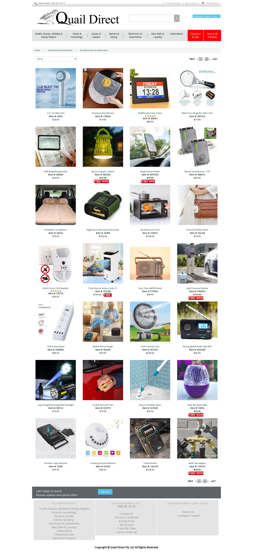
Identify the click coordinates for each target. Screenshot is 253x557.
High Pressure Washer (197, 288)
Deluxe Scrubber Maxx (150, 404)
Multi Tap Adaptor (197, 463)
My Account (191, 3)
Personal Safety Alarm (197, 229)
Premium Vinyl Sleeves (103, 113)
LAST (215, 59)
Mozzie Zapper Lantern (102, 171)
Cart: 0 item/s (209, 3)
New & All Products (212, 35)
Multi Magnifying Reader (56, 171)
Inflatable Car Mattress (56, 229)
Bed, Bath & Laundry (157, 35)
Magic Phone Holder (150, 171)
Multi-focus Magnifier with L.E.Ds (197, 113)
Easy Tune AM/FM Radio (150, 288)
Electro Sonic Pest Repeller (56, 288)
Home (37, 50)
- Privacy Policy (126, 521)
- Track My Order (126, 528)
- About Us (187, 512)
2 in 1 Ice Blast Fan (56, 113)
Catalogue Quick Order (206, 16)
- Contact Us (126, 513)
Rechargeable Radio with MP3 (197, 346)
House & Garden (96, 35)
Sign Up (105, 491)
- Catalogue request (188, 515)
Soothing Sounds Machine (103, 463)
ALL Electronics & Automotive (94, 50)
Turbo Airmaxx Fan (150, 346)
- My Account (126, 525)
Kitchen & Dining (114, 35)
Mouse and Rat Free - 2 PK (197, 171)
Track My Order (173, 3)
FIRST (192, 59)
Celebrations (176, 33)
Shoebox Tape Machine (55, 463)
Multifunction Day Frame (150, 113)
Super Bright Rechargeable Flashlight (56, 404)
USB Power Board (55, 346)
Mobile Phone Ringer (103, 346)
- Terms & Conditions (126, 517)
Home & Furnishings (77, 35)
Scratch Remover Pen (102, 404)
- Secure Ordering (126, 532)
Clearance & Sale (195, 35)
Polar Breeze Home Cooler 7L (103, 288)
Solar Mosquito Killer (197, 404)
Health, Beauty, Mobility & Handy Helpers (48, 35)
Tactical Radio (150, 463)
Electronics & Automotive (135, 35)
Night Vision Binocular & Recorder (103, 229)
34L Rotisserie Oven (150, 229)
